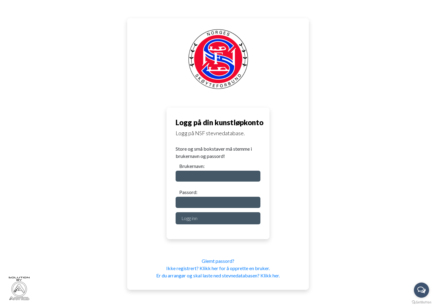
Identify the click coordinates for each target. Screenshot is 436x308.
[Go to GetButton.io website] (421, 302)
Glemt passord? (218, 261)
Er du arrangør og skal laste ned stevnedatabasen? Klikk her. (218, 275)
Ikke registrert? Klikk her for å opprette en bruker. (218, 268)
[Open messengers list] (421, 290)
